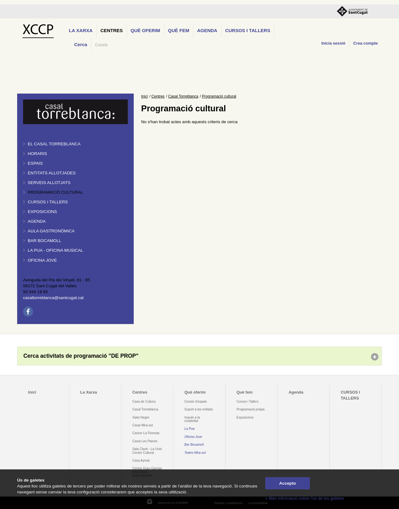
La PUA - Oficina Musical (55, 250)
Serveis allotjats (49, 182)
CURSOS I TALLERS (247, 30)
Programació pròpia (251, 409)
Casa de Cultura (144, 401)
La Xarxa (81, 30)
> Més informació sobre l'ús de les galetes (304, 498)
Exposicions (42, 211)
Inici (144, 96)
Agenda (207, 30)
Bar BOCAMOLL (44, 240)
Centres (111, 30)
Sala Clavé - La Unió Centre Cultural (147, 450)
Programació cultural (55, 192)
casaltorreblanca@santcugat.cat (53, 297)
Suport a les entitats (199, 409)
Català (101, 44)
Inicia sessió (333, 43)
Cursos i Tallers (247, 401)
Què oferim (145, 30)
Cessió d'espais (196, 401)
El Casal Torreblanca (54, 144)
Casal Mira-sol (142, 425)
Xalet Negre (140, 417)
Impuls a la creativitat (192, 419)
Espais (35, 163)
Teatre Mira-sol (195, 452)
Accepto (287, 483)
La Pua (190, 428)
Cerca (80, 44)
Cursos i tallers (48, 202)
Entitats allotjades (52, 173)
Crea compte (365, 43)
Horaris (37, 153)
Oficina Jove (42, 260)
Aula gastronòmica (51, 231)
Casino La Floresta (145, 433)
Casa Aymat (141, 460)
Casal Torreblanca (183, 96)
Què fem (178, 30)
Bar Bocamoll (194, 444)
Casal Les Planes (144, 441)
